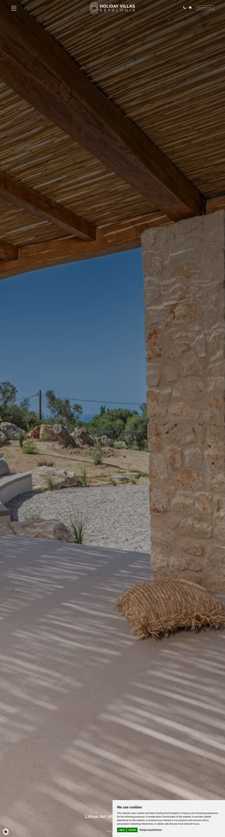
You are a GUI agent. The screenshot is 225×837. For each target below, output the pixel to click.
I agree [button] (122, 830)
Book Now (205, 8)
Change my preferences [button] (150, 830)
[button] (13, 8)
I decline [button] (132, 830)
